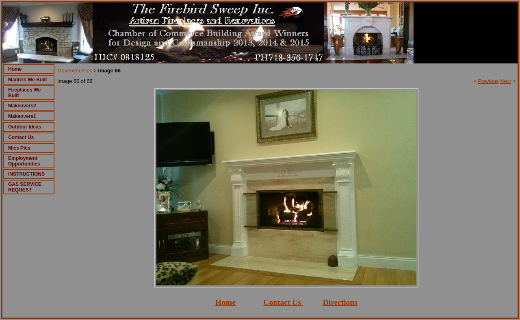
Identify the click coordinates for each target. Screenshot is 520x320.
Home (15, 69)
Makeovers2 (22, 106)
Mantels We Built (27, 80)
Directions (340, 302)
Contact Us (21, 137)
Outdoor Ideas (24, 127)
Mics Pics (19, 148)
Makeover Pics (74, 70)
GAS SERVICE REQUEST (24, 187)
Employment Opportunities (24, 161)
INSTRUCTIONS (26, 174)
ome (228, 302)
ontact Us (285, 302)
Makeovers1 (22, 116)
